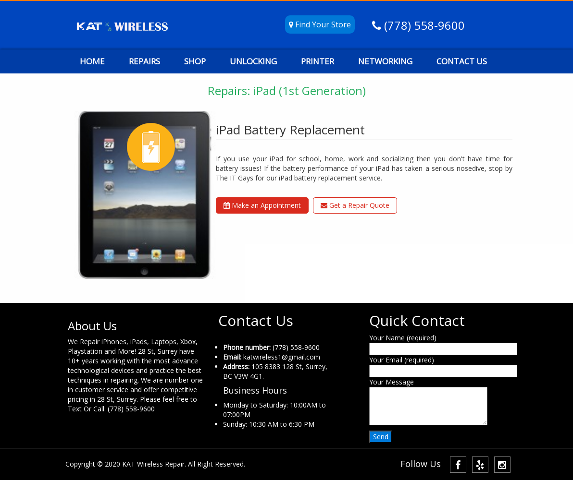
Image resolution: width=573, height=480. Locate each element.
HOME (92, 61)
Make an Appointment (262, 205)
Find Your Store (320, 24)
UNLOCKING (253, 61)
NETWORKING (385, 61)
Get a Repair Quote (355, 205)
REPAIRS (144, 61)
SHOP (195, 61)
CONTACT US (461, 61)
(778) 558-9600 (423, 25)
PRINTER (317, 61)
